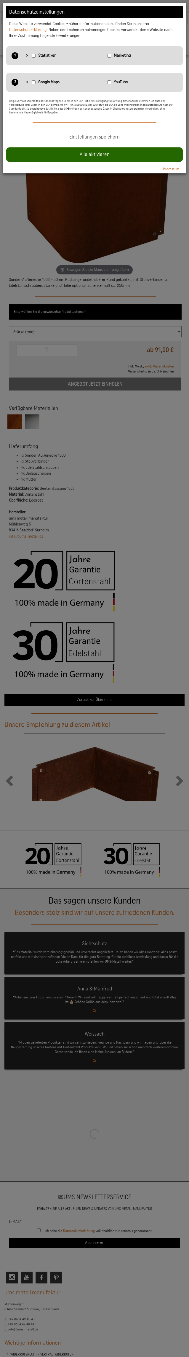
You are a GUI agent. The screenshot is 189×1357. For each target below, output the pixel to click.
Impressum (171, 169)
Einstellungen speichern (94, 137)
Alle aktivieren (95, 154)
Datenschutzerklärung (28, 30)
